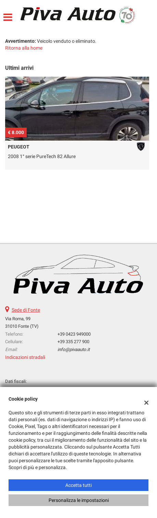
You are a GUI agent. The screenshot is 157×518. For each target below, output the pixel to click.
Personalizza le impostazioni (79, 500)
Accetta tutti (78, 485)
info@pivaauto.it (73, 349)
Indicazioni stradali (25, 357)
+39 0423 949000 (74, 334)
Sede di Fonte (26, 310)
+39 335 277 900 (73, 341)
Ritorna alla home (23, 48)
